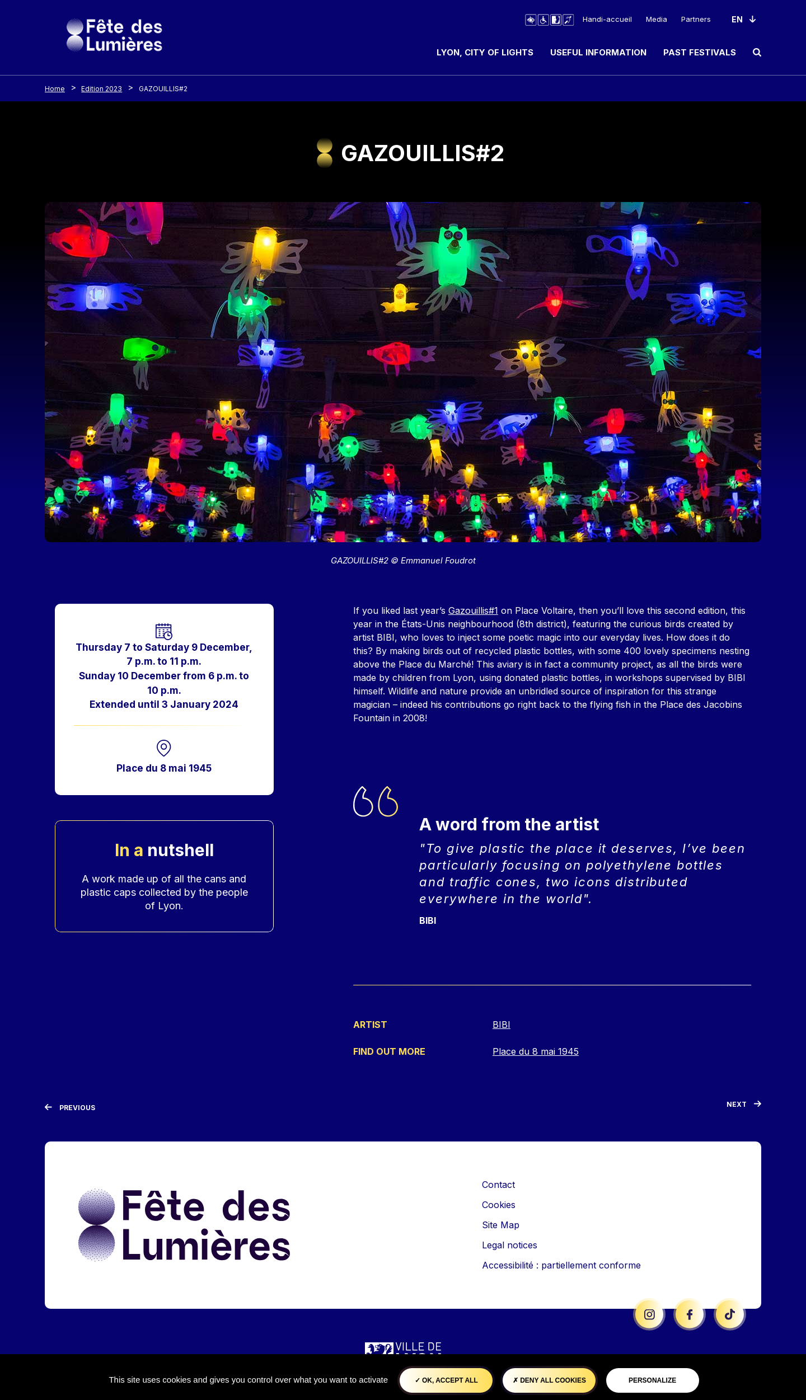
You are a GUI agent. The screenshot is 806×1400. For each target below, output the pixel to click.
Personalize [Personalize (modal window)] (652, 1380)
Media (656, 19)
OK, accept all (446, 1380)
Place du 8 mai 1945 (164, 768)
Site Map (500, 1223)
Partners (696, 19)
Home (55, 88)
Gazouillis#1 (473, 610)
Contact (498, 1183)
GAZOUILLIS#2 (163, 88)
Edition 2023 (101, 88)
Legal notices (509, 1243)
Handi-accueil (607, 19)
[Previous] (70, 1106)
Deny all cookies (549, 1380)
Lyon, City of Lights (485, 52)
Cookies (499, 1203)
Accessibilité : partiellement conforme (561, 1264)
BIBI (501, 1024)
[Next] (744, 1105)
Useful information (598, 52)
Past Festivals (699, 52)
